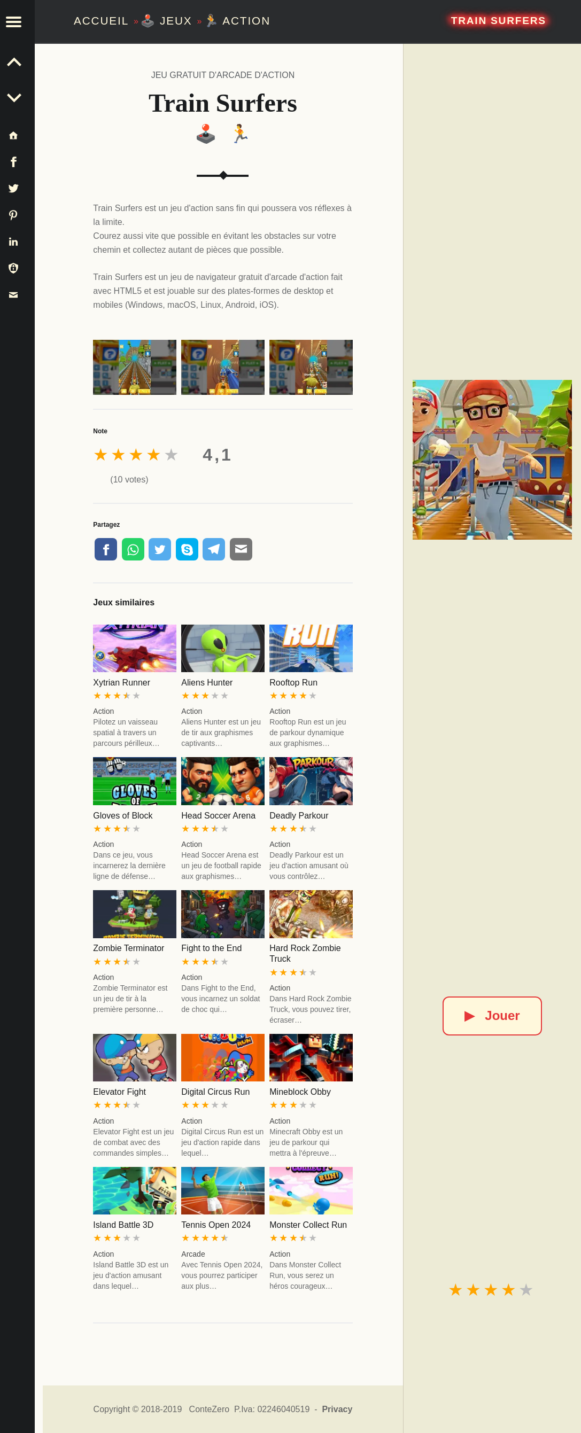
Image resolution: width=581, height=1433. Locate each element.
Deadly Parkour (298, 815)
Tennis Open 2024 (216, 1224)
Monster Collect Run (308, 1224)
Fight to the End (211, 948)
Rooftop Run (293, 682)
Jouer (492, 1015)
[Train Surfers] (492, 460)
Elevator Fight (119, 1091)
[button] (21, 21)
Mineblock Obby (300, 1091)
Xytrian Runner (121, 682)
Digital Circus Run (215, 1091)
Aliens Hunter (207, 682)
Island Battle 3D (123, 1224)
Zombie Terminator (128, 948)
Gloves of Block (122, 815)
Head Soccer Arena (218, 815)
